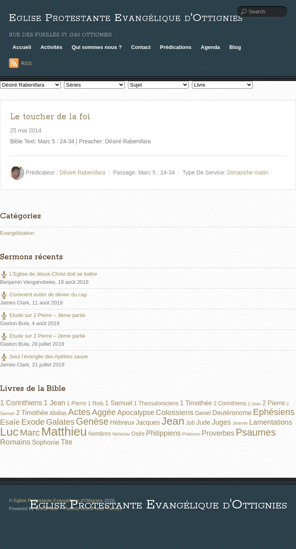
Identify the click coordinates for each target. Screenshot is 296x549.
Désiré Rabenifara (82, 172)
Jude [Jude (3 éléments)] (203, 422)
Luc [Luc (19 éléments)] (9, 431)
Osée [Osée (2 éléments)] (138, 433)
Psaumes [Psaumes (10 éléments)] (256, 432)
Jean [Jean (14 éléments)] (172, 421)
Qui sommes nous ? (97, 47)
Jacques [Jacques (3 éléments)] (148, 422)
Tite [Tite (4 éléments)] (66, 442)
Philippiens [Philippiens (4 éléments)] (163, 433)
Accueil (22, 47)
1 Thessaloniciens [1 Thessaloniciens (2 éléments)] (156, 403)
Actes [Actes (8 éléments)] (79, 412)
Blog (235, 47)
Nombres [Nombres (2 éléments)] (99, 433)
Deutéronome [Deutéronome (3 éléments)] (231, 412)
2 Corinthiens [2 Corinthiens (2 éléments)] (229, 403)
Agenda (210, 47)
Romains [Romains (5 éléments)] (15, 442)
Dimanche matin (247, 172)
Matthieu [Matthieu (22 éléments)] (64, 431)
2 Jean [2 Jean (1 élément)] (254, 403)
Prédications (176, 47)
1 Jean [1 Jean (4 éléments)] (54, 403)
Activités (51, 47)
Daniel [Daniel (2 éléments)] (203, 413)
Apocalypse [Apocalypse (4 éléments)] (135, 413)
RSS (26, 63)
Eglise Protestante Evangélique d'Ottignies (126, 18)
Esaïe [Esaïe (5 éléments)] (10, 422)
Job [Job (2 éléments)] (190, 422)
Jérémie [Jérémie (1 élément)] (240, 423)
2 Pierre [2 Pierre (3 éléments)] (273, 403)
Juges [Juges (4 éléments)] (221, 422)
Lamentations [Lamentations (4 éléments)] (270, 422)
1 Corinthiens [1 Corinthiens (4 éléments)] (21, 403)
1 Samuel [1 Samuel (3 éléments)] (118, 403)
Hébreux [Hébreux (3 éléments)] (122, 422)
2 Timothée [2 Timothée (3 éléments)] (32, 412)
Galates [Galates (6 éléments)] (60, 421)
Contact (141, 47)
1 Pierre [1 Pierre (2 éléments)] (76, 403)
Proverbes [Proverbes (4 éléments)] (218, 433)
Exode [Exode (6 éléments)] (33, 421)
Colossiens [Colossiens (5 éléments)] (175, 412)
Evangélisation (17, 233)
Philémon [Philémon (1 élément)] (191, 434)
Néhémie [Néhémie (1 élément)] (121, 434)
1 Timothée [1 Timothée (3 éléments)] (196, 403)
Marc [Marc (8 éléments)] (30, 433)
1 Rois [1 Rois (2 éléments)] (96, 403)
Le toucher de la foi (50, 116)
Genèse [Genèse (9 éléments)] (92, 421)
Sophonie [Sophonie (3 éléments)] (45, 442)
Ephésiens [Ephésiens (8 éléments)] (274, 412)
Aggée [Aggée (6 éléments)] (104, 412)
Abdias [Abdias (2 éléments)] (57, 413)
